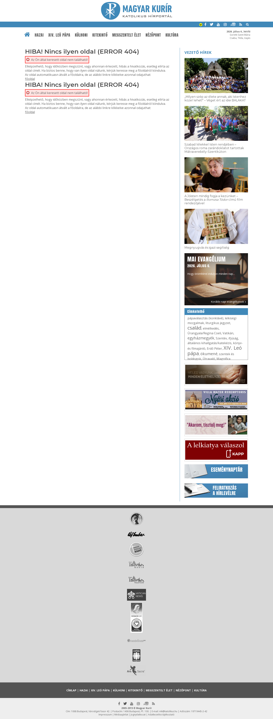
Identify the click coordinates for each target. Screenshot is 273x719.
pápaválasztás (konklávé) (205, 318)
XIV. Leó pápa (59, 35)
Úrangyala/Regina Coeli (204, 333)
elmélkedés (211, 328)
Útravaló (209, 359)
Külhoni (81, 35)
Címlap (71, 690)
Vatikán (228, 333)
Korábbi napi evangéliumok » (228, 301)
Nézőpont (153, 35)
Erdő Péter (214, 348)
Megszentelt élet (126, 35)
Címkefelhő (196, 311)
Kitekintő (100, 35)
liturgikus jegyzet (218, 323)
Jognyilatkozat (138, 714)
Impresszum (105, 714)
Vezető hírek (197, 52)
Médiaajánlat (121, 714)
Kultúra (172, 35)
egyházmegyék (200, 338)
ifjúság (233, 338)
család (194, 327)
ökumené (208, 353)
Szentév (221, 338)
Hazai (39, 35)
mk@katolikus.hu (168, 711)
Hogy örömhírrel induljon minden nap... (211, 265)
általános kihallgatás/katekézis (209, 343)
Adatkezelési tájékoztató (161, 714)
